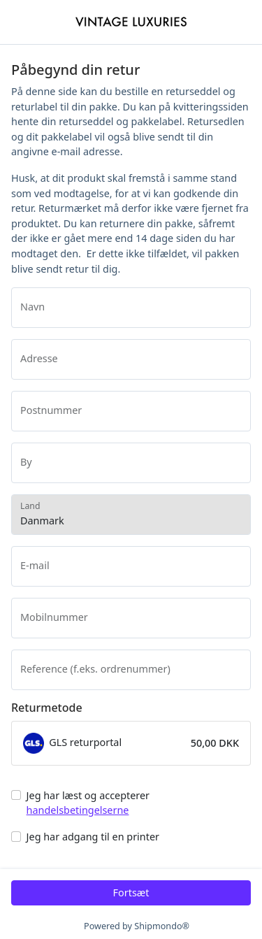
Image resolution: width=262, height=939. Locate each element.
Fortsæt (131, 892)
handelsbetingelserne (78, 810)
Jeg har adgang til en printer (93, 836)
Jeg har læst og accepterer (88, 803)
